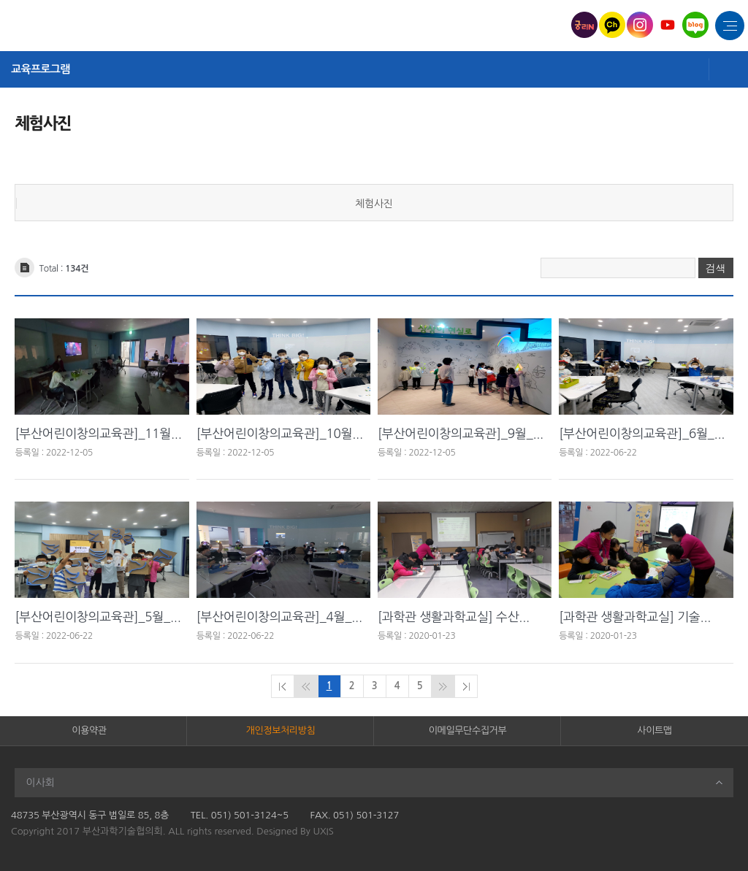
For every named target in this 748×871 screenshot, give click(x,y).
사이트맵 (654, 730)
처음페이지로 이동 (282, 686)
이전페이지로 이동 (306, 686)
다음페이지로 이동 (442, 686)
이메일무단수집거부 (467, 730)
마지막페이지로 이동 (466, 686)
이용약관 (89, 730)
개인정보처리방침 (281, 730)
